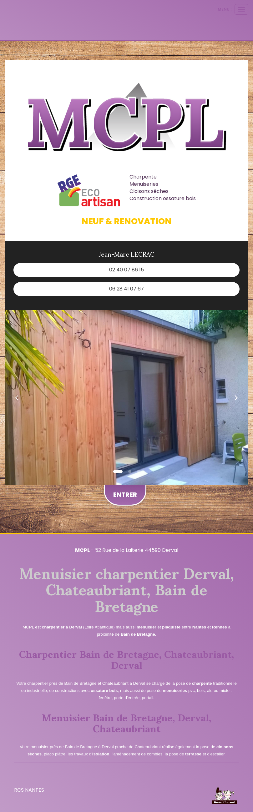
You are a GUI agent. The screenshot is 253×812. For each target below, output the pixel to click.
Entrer (125, 494)
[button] (17, 397)
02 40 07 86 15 (126, 269)
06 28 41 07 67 (126, 288)
